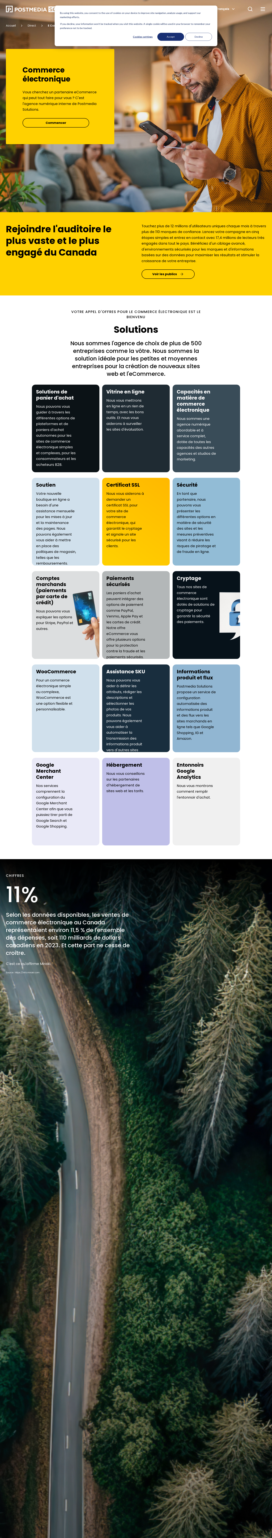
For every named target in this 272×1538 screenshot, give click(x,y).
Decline (199, 36)
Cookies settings (143, 36)
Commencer (56, 123)
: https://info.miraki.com (27, 972)
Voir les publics (168, 274)
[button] (250, 9)
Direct (32, 26)
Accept (171, 36)
